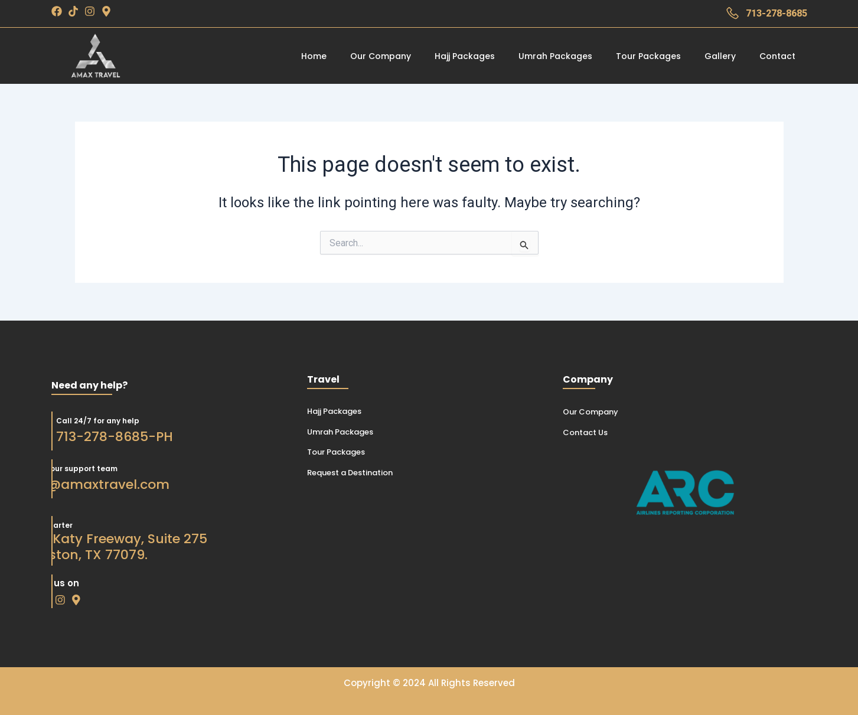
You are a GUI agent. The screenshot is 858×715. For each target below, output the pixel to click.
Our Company (380, 56)
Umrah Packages (555, 56)
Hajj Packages (465, 56)
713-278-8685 (776, 13)
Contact (777, 56)
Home (314, 56)
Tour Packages (648, 56)
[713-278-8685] (732, 13)
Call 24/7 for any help (82, 420)
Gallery (720, 56)
